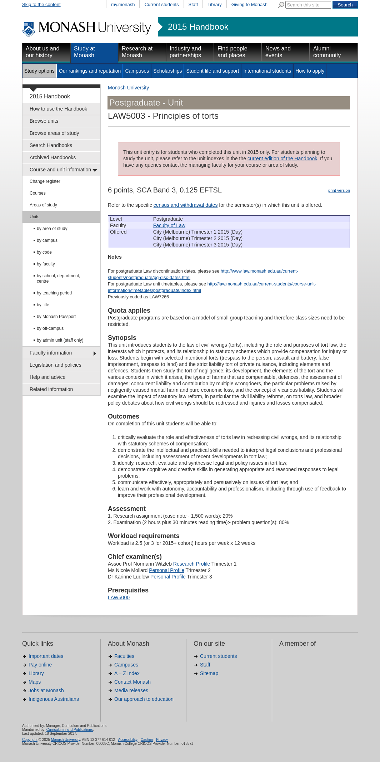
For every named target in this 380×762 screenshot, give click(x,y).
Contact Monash (132, 682)
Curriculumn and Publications (69, 730)
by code (44, 252)
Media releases (131, 690)
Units (34, 216)
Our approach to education (144, 699)
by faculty (46, 264)
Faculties (124, 656)
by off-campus (50, 328)
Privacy (162, 740)
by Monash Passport (56, 316)
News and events (278, 51)
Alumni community (327, 51)
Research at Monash (137, 51)
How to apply (309, 71)
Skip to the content (41, 4)
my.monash (123, 4)
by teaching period (54, 292)
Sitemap (209, 673)
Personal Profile (166, 570)
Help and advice (47, 377)
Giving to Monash (249, 4)
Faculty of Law (169, 225)
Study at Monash (84, 51)
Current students (161, 4)
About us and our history (42, 51)
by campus (47, 240)
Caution (147, 740)
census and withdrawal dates (186, 205)
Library (215, 4)
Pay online (40, 665)
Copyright (30, 740)
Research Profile (191, 564)
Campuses (137, 71)
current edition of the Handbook (282, 158)
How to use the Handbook (58, 109)
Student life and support (212, 71)
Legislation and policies (55, 365)
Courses (38, 193)
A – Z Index (127, 673)
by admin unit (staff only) (60, 340)
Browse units (44, 121)
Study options (39, 71)
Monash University (128, 88)
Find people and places (233, 51)
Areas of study (43, 204)
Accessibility (127, 740)
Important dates (46, 656)
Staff (193, 4)
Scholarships (167, 71)
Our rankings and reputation (90, 71)
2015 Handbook (198, 27)
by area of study (52, 228)
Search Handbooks (51, 145)
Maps (35, 682)
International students (267, 71)
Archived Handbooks (53, 157)
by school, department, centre (58, 278)
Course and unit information (60, 169)
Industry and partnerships (185, 51)
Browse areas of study (54, 133)
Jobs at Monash (46, 690)
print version (339, 190)
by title (43, 304)
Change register (45, 181)
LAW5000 (119, 597)
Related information (51, 389)
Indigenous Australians (54, 699)
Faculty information (51, 353)
